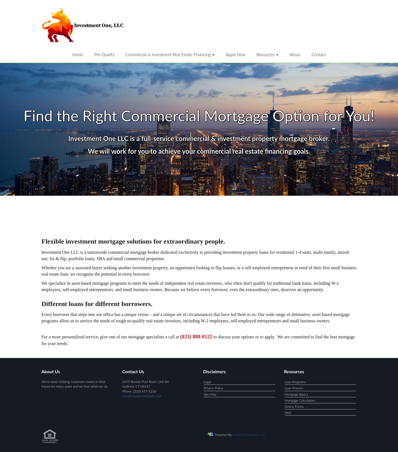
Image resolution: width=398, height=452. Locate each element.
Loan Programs (295, 382)
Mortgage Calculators (300, 400)
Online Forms (294, 406)
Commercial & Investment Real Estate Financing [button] (169, 54)
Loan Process (294, 388)
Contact (318, 54)
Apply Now (235, 54)
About (294, 54)
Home (77, 54)
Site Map (210, 394)
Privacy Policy (213, 388)
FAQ (288, 413)
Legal (207, 382)
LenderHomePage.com (249, 435)
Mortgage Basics (296, 394)
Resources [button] (267, 54)
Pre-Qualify (104, 54)
